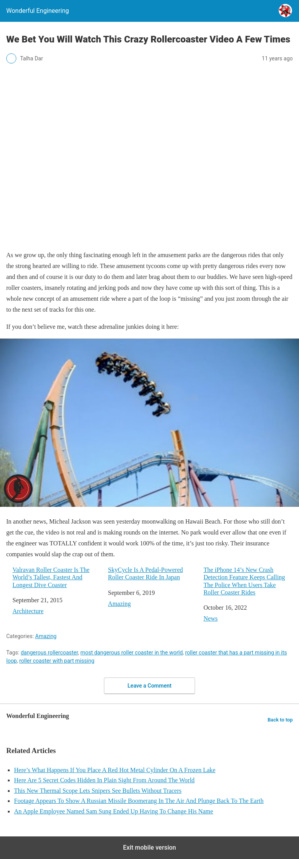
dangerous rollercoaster (49, 652)
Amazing (119, 603)
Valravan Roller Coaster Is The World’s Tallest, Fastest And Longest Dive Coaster (51, 577)
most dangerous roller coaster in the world (131, 652)
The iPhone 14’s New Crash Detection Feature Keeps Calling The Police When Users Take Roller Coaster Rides (244, 581)
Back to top (280, 720)
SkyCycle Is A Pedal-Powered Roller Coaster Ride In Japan (145, 573)
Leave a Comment (150, 686)
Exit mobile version (149, 847)
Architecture (28, 611)
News (211, 618)
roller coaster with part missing (56, 661)
